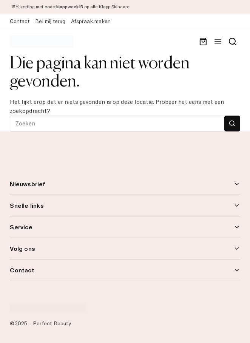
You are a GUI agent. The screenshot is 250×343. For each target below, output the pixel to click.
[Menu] (218, 41)
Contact (19, 21)
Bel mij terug (50, 21)
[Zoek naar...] (117, 123)
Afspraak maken (91, 21)
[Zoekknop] (232, 123)
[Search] (232, 41)
